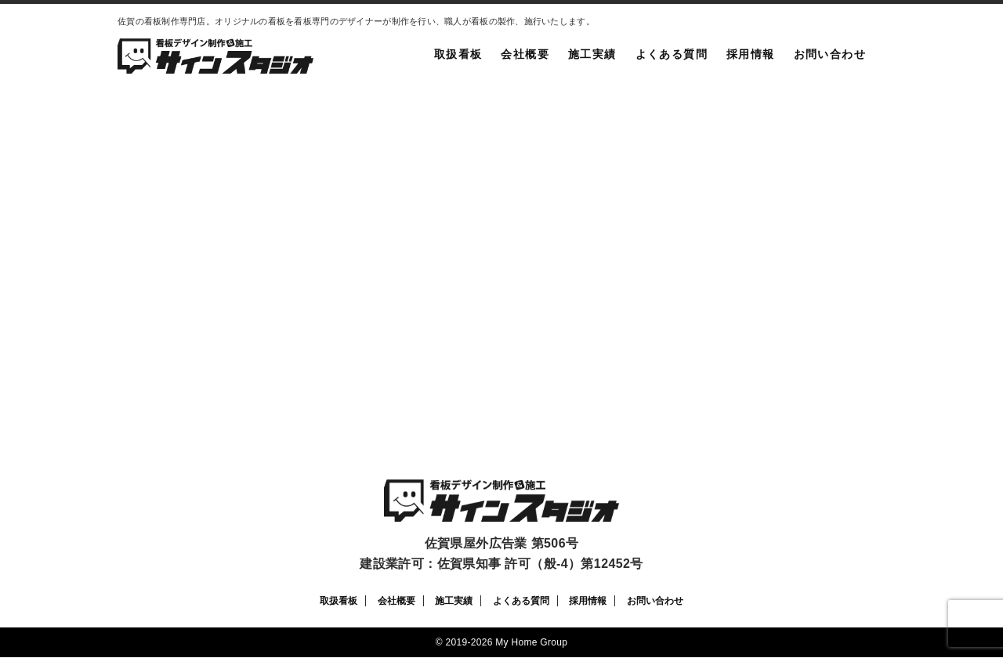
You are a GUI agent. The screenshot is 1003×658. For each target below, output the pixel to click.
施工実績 (592, 54)
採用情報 (750, 54)
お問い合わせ (830, 54)
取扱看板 (458, 54)
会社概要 (525, 54)
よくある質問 (671, 54)
